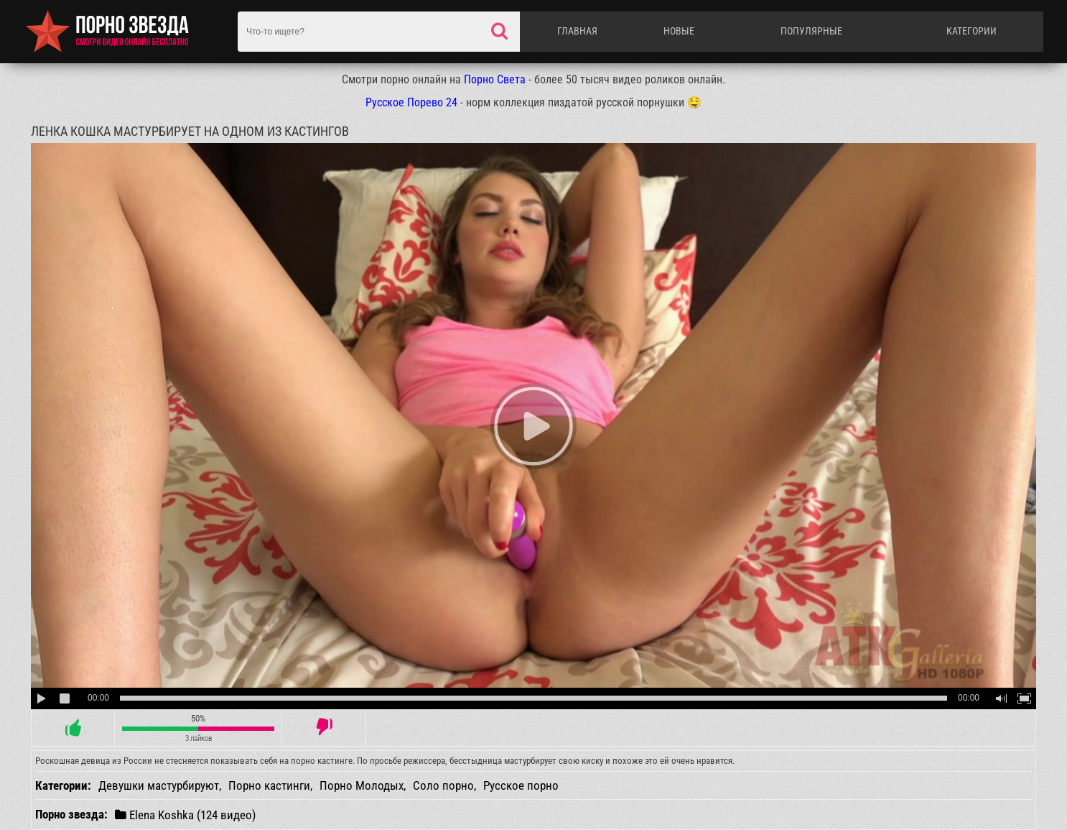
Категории (971, 31)
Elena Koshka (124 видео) (185, 814)
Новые (678, 31)
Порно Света (495, 79)
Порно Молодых (362, 785)
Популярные (811, 31)
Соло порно (443, 785)
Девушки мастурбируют (158, 785)
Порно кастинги (269, 785)
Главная (577, 31)
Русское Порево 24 (411, 102)
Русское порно (521, 785)
